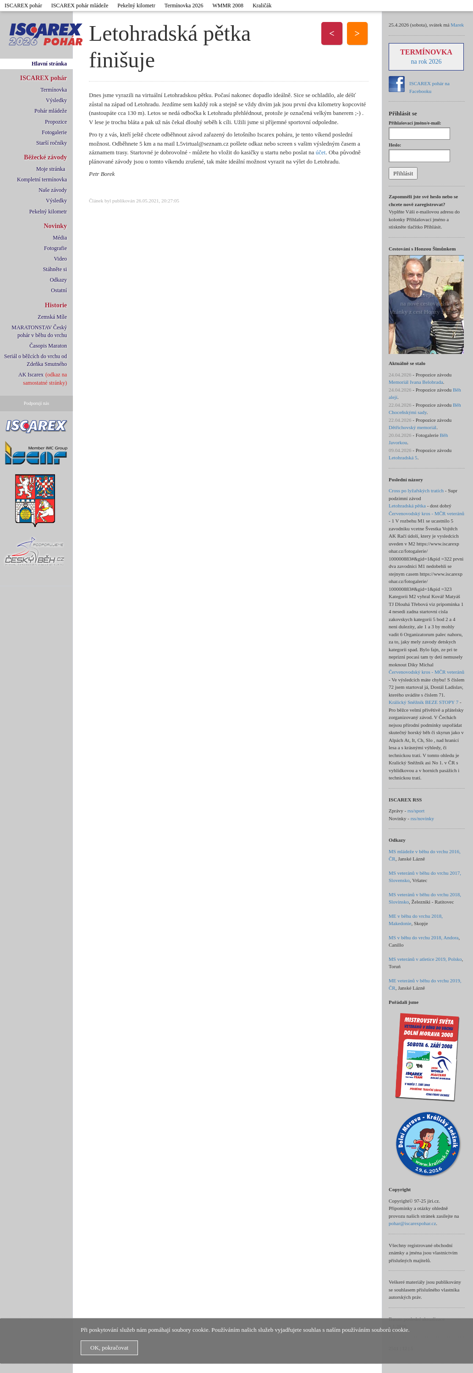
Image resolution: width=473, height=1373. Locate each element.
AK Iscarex (31, 374)
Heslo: (395, 144)
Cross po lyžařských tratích (416, 490)
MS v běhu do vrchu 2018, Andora (423, 937)
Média (60, 237)
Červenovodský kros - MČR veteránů (426, 513)
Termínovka (53, 90)
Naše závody (52, 190)
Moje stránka (50, 169)
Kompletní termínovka (42, 179)
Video (60, 259)
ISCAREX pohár (23, 5)
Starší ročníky (51, 143)
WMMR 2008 (227, 5)
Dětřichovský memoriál (412, 427)
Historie (56, 305)
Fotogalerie (54, 132)
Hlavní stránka (49, 63)
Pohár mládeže (50, 111)
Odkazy (58, 280)
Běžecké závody (45, 157)
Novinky (55, 226)
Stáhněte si (55, 269)
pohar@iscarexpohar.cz (412, 1223)
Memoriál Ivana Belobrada (416, 382)
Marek (457, 24)
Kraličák (262, 5)
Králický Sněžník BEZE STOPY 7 (423, 702)
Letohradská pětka (407, 505)
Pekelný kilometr (136, 5)
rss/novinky (422, 818)
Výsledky (56, 100)
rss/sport (415, 810)
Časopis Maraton (48, 346)
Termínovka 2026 (184, 5)
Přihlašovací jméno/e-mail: (415, 122)
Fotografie (55, 248)
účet (321, 152)
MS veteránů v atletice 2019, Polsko (425, 959)
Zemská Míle (52, 317)
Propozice (56, 122)
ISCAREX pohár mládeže (80, 5)
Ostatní (59, 290)
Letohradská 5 (403, 457)
